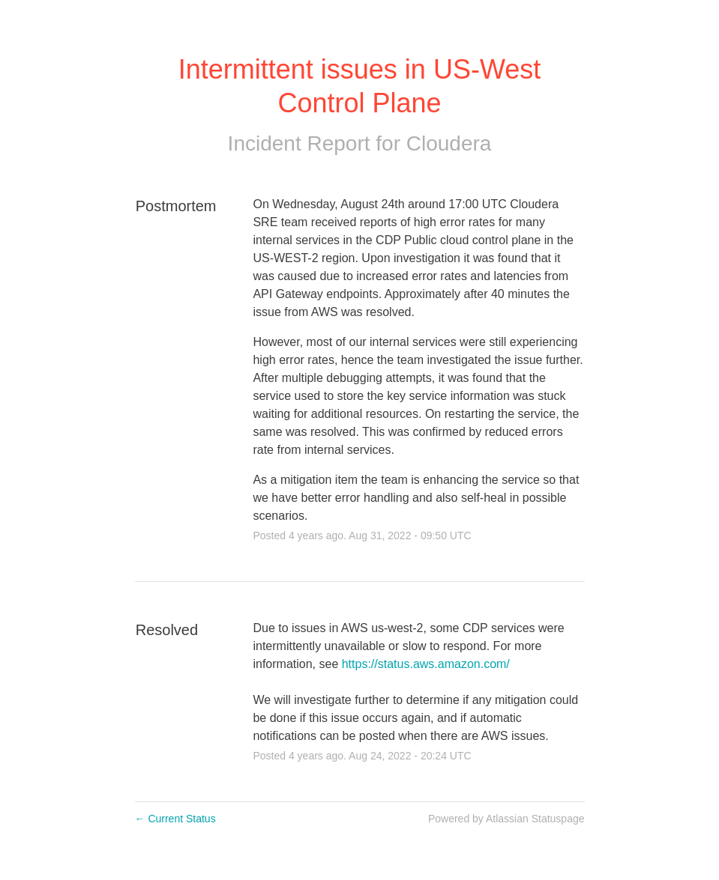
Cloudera (449, 143)
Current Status (175, 819)
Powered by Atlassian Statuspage (506, 819)
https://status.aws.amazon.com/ (426, 664)
